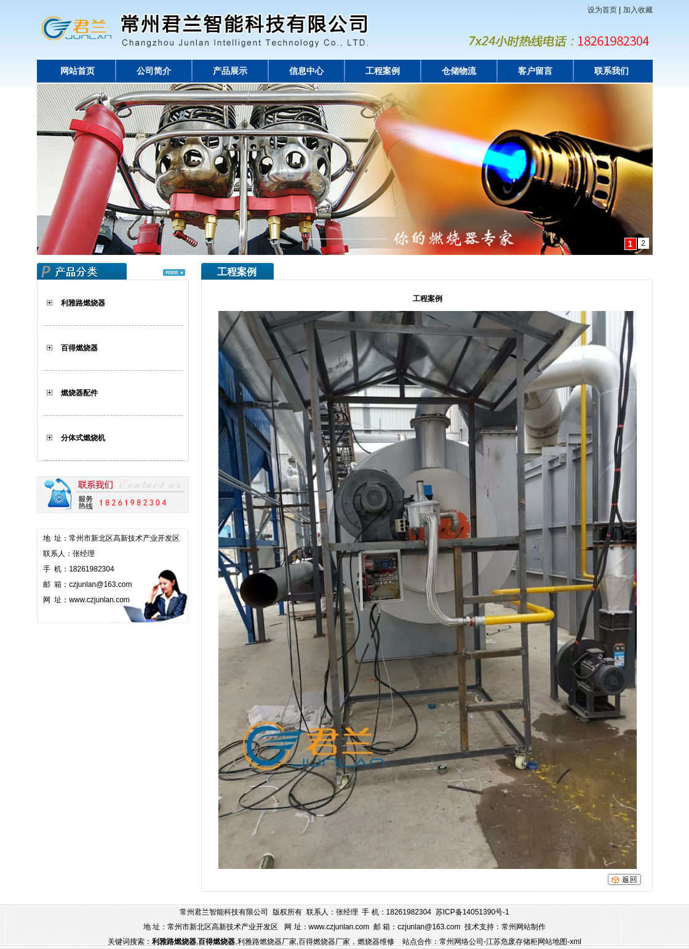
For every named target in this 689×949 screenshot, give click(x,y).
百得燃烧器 (79, 348)
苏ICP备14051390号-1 (472, 912)
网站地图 (552, 941)
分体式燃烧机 (83, 438)
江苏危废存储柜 (512, 941)
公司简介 (154, 71)
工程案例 (382, 71)
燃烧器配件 (79, 393)
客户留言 (535, 71)
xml (575, 941)
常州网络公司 (461, 941)
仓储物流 (459, 71)
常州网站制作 (523, 927)
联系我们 (611, 71)
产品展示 (230, 71)
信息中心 (306, 71)
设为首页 (602, 10)
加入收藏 (638, 10)
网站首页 (77, 71)
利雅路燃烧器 (83, 303)
